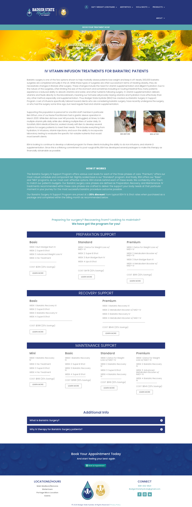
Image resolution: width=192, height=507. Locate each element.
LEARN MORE (37, 273)
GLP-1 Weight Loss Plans (103, 7)
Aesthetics (125, 7)
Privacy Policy (115, 505)
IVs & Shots (141, 7)
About (159, 18)
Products (158, 7)
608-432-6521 (144, 486)
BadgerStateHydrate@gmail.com (144, 489)
